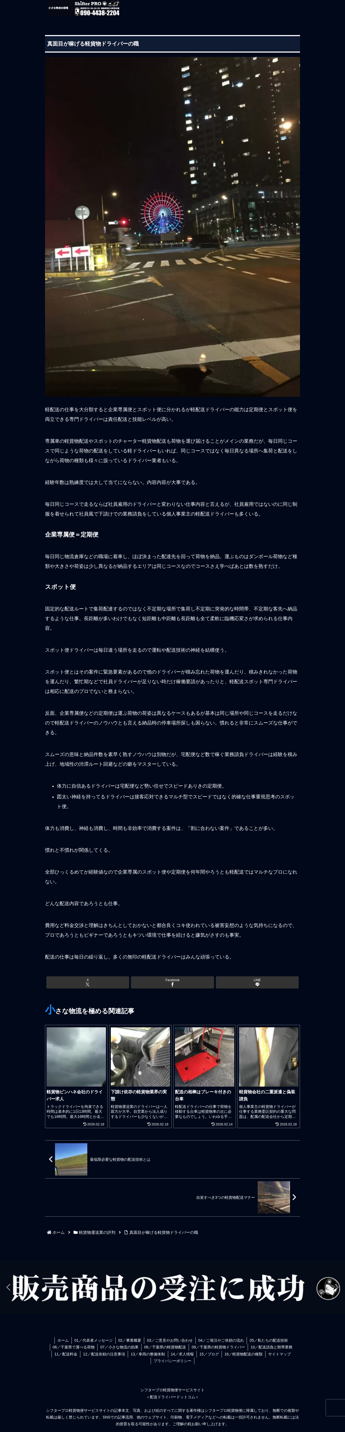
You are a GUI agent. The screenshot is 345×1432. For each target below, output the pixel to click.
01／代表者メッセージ (93, 1340)
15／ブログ (209, 1354)
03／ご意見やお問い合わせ (170, 1340)
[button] (8, 1287)
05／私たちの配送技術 (269, 1340)
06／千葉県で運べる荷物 (74, 1347)
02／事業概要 (130, 1340)
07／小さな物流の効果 (119, 1347)
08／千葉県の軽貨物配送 (165, 1347)
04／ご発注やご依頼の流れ (221, 1340)
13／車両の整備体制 (148, 1354)
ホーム (63, 1340)
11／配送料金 (66, 1354)
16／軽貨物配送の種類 (244, 1354)
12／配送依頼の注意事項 (104, 1354)
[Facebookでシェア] (172, 982)
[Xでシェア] (87, 982)
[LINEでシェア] (257, 982)
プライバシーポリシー (172, 1361)
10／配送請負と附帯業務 (272, 1347)
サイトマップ (279, 1354)
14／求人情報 (182, 1354)
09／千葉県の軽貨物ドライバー (218, 1347)
